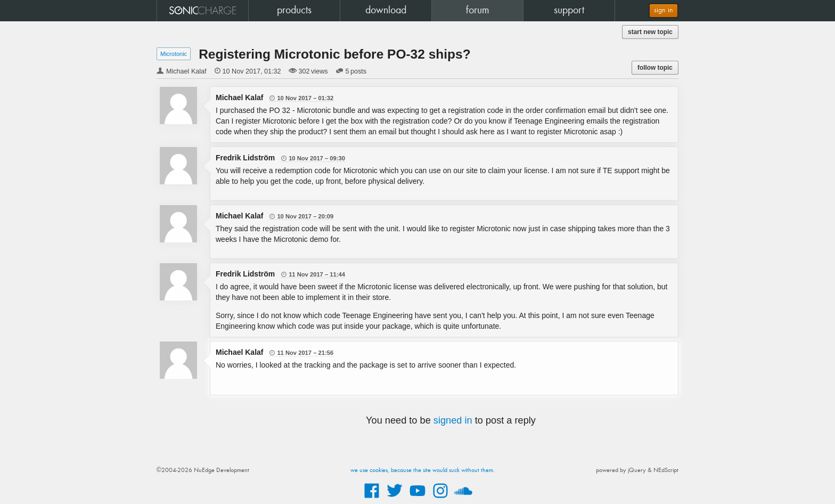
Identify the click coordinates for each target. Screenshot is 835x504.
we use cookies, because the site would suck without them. (422, 470)
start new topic (650, 32)
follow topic (655, 67)
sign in (663, 10)
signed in (452, 420)
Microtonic (173, 54)
